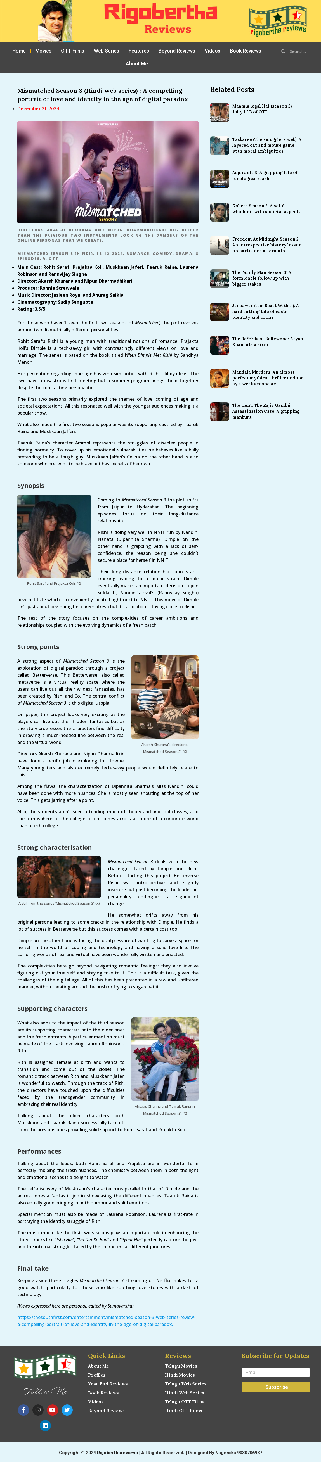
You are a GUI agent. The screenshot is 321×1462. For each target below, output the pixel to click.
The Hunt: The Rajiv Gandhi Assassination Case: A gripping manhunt (265, 411)
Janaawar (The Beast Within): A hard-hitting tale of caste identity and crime (265, 311)
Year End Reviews (108, 1384)
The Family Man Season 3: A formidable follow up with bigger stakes (261, 278)
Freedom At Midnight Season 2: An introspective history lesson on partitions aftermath (266, 244)
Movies (43, 51)
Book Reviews (245, 51)
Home (19, 51)
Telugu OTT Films (184, 1401)
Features (139, 51)
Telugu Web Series (185, 1384)
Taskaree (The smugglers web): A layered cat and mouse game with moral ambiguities (266, 145)
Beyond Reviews (177, 51)
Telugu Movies (181, 1366)
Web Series (106, 51)
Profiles (96, 1375)
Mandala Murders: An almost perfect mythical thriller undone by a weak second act (267, 377)
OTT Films (72, 51)
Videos (212, 51)
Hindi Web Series (184, 1393)
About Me (137, 63)
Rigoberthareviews (117, 1452)
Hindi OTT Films (183, 1410)
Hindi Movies (180, 1375)
